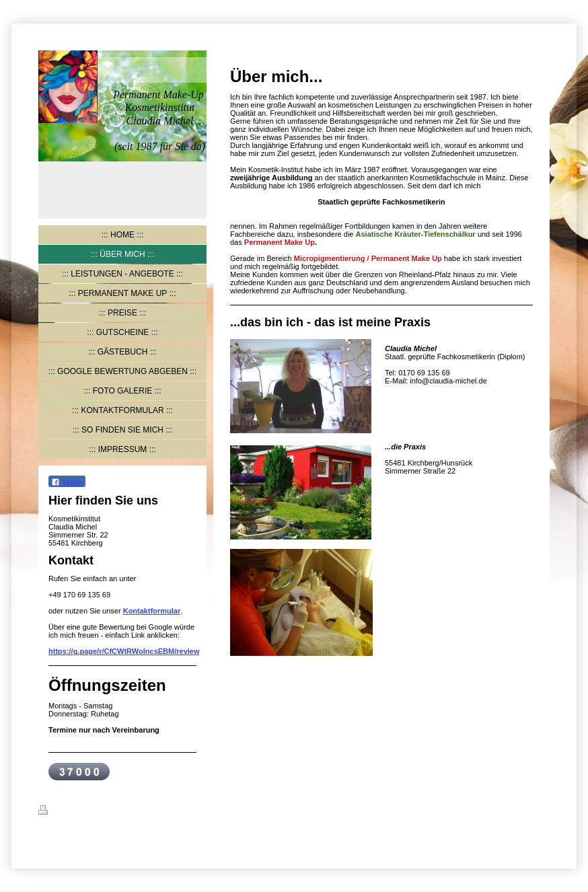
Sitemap (120, 812)
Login (539, 810)
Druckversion (70, 812)
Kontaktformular (152, 611)
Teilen (67, 482)
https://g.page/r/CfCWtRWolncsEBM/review (124, 651)
